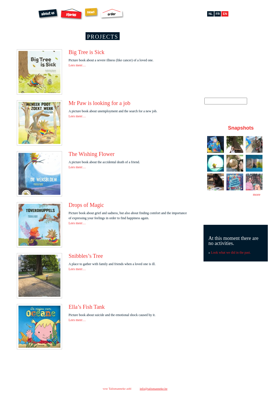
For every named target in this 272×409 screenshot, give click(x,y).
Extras (161, 13)
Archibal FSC (138, 14)
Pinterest (231, 40)
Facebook (215, 40)
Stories (71, 14)
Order (112, 14)
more (257, 194)
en (225, 13)
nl (211, 13)
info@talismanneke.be (153, 388)
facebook (203, 397)
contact (196, 387)
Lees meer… (77, 65)
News (91, 12)
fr (218, 13)
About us (48, 14)
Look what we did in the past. (231, 252)
